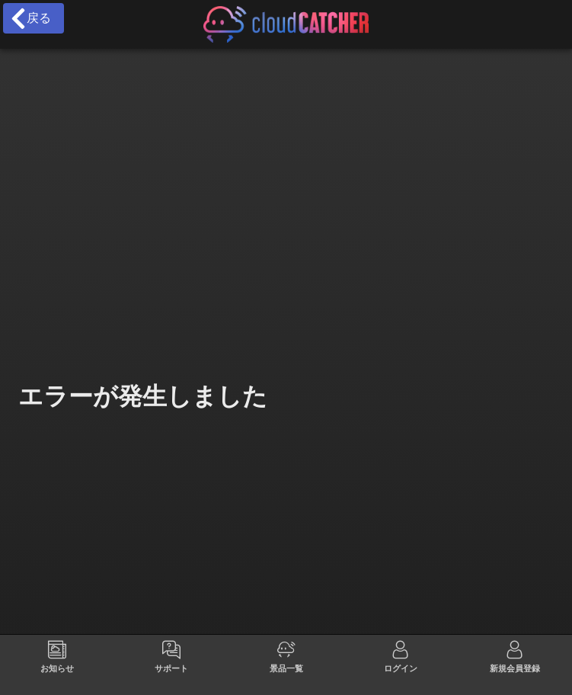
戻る (30, 18)
